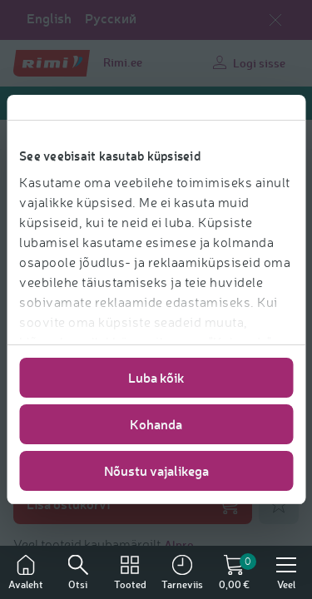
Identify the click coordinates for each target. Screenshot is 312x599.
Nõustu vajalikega (156, 470)
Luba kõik (156, 377)
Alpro (179, 544)
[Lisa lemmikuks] (279, 504)
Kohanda (156, 424)
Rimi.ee (122, 62)
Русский (110, 18)
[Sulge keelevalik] (275, 20)
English (49, 18)
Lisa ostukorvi (133, 504)
